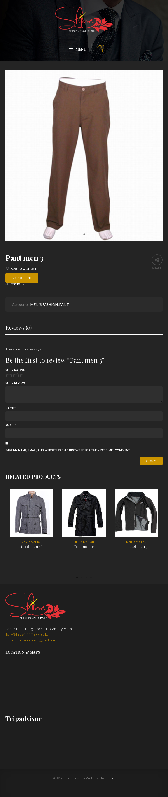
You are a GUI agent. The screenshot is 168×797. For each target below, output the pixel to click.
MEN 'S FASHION (44, 304)
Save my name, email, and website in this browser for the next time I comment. (68, 450)
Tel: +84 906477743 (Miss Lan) (28, 634)
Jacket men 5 (136, 546)
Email (10, 425)
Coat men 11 (83, 546)
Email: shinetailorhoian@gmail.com (30, 640)
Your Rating (15, 370)
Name (10, 408)
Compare (17, 284)
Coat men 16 (31, 546)
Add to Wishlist (24, 269)
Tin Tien (110, 778)
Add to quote (22, 278)
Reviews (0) (18, 327)
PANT (64, 304)
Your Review (15, 383)
